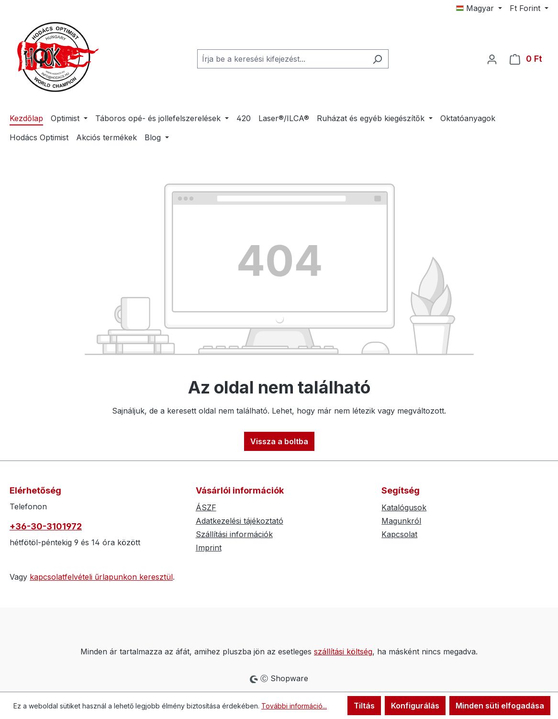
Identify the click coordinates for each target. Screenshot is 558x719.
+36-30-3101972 (46, 526)
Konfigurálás (415, 705)
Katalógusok (403, 507)
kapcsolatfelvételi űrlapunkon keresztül (101, 577)
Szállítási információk (234, 534)
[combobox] (282, 58)
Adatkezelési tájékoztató (239, 521)
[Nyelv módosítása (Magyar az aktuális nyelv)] (479, 8)
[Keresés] (377, 58)
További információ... (294, 706)
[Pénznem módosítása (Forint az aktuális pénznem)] (529, 8)
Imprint (209, 547)
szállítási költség (343, 651)
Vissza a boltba (279, 441)
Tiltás (364, 705)
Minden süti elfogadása (500, 705)
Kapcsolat (399, 534)
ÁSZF (206, 507)
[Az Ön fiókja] (491, 58)
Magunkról (401, 521)
